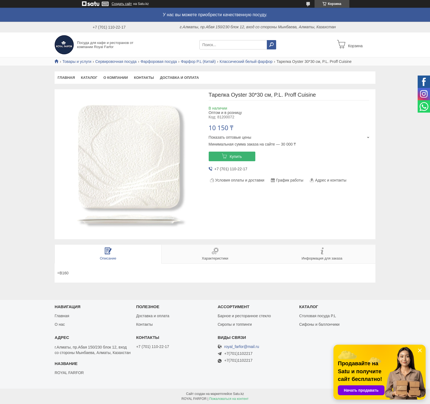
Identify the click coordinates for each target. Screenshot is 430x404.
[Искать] (271, 44)
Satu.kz (238, 394)
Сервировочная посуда (116, 61)
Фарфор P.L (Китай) (198, 61)
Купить (236, 156)
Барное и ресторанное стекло (244, 316)
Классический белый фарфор (246, 61)
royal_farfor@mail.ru (241, 347)
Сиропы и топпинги (235, 324)
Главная (66, 78)
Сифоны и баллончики (319, 324)
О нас (60, 324)
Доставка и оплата (179, 78)
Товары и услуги (76, 61)
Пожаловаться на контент (228, 399)
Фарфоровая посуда (158, 61)
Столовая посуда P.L (317, 316)
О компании (115, 78)
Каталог (89, 78)
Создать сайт (122, 4)
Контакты (144, 78)
